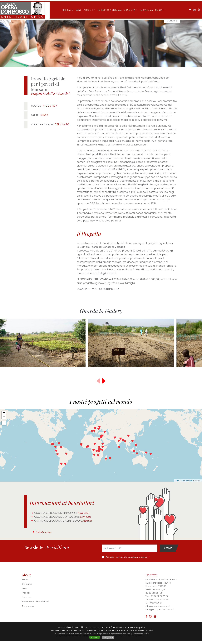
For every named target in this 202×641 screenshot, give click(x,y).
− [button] (4, 417)
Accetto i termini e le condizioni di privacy (127, 556)
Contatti (158, 7)
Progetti (86, 7)
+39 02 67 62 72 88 (158, 599)
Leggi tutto (83, 512)
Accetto (94, 637)
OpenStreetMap (187, 480)
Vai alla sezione (44, 531)
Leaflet (177, 480)
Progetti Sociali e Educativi (50, 93)
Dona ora (127, 7)
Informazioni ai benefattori (35, 601)
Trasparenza (144, 7)
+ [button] (4, 413)
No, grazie (108, 637)
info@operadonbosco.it (157, 606)
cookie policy (138, 627)
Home (25, 579)
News (76, 7)
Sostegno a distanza (107, 7)
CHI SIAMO (65, 7)
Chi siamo (27, 583)
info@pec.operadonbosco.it (159, 609)
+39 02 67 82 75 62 (158, 596)
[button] (104, 381)
